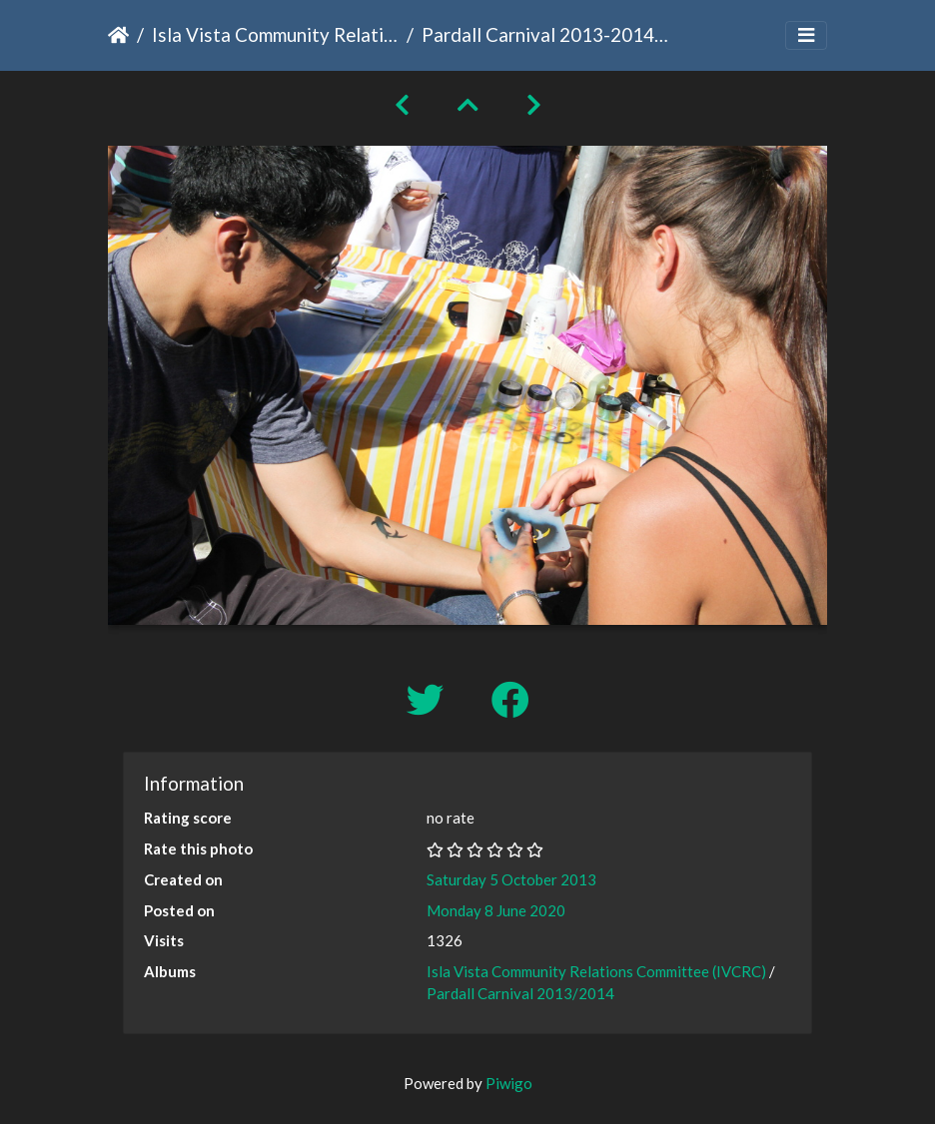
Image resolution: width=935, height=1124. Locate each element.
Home (118, 35)
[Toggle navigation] (806, 35)
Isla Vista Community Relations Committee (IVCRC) (275, 34)
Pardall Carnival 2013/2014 (520, 993)
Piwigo (508, 1083)
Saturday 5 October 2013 (511, 879)
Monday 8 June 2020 (496, 910)
